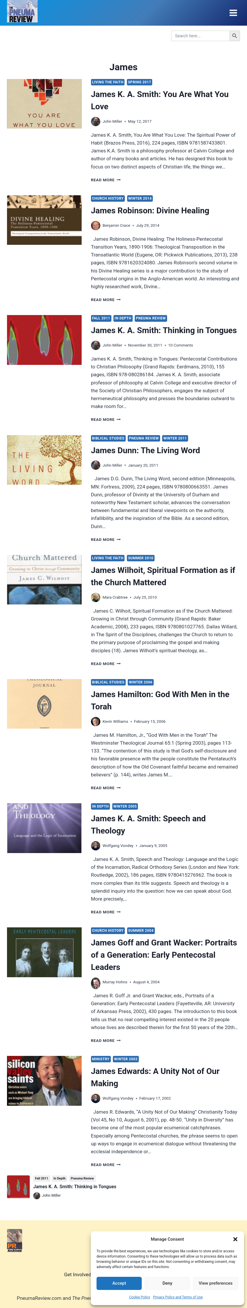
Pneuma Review (151, 318)
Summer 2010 (140, 558)
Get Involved (77, 1274)
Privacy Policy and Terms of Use (178, 1297)
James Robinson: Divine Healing (150, 210)
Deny (167, 1283)
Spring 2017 (139, 82)
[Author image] (95, 121)
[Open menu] (233, 13)
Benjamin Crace (116, 225)
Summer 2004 (141, 931)
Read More (106, 179)
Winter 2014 (140, 198)
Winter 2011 (175, 438)
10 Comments (180, 345)
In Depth (123, 318)
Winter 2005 (125, 806)
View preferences (215, 1283)
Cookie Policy (139, 1297)
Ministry (101, 1059)
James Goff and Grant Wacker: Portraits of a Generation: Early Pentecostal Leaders (164, 955)
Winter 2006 (141, 682)
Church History (108, 198)
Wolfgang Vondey (118, 845)
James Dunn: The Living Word (145, 450)
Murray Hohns (115, 982)
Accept (119, 1283)
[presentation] (44, 104)
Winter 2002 (126, 1059)
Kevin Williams (115, 721)
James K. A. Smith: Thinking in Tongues (164, 330)
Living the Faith (108, 82)
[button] (235, 1239)
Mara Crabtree (115, 597)
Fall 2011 (101, 318)
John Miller (112, 121)
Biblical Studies (108, 438)
